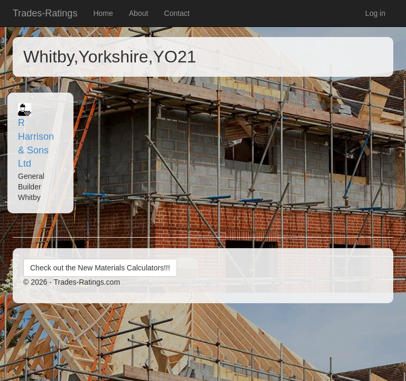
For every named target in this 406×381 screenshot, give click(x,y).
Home (103, 13)
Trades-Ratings (45, 13)
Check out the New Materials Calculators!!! (100, 268)
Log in (375, 13)
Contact (176, 13)
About (139, 13)
